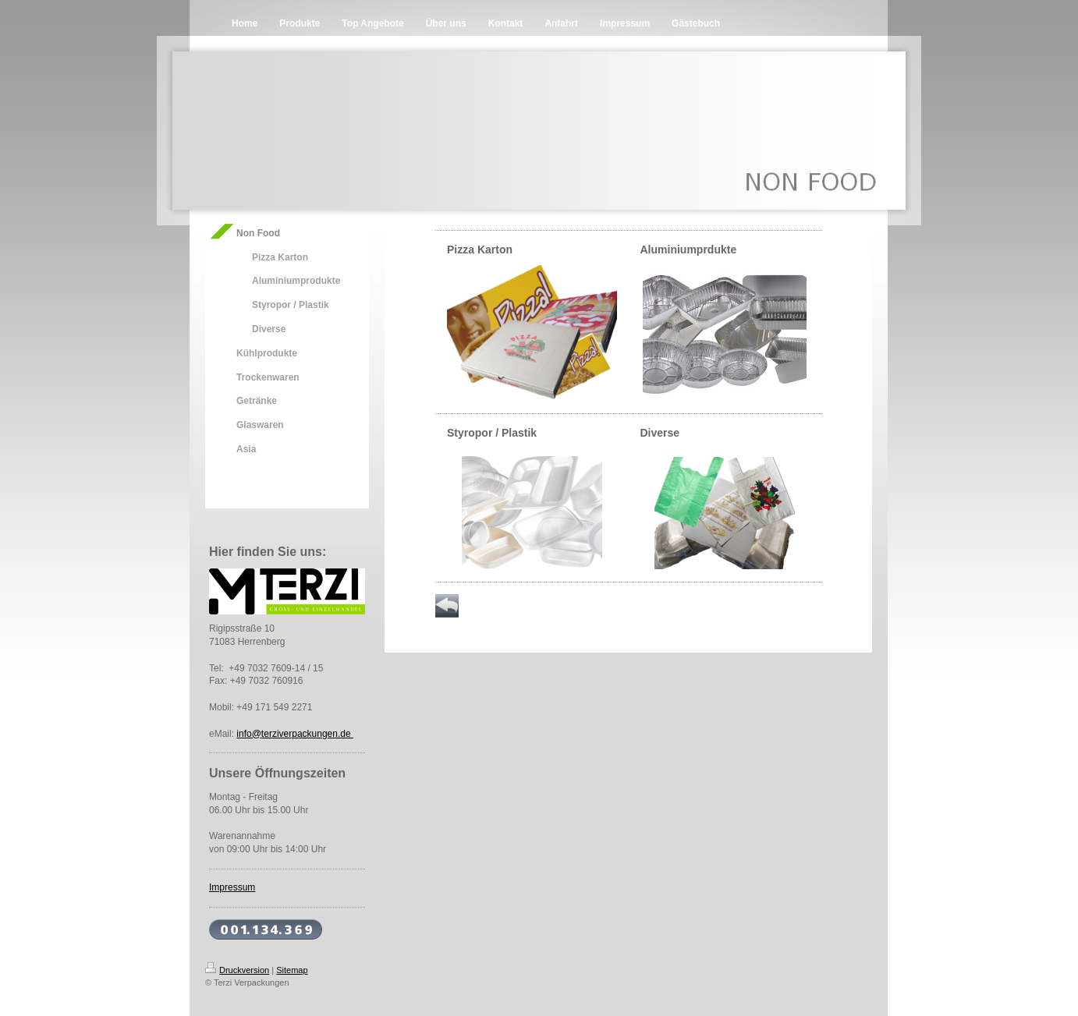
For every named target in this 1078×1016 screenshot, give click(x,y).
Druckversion (237, 970)
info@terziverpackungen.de (294, 733)
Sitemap (291, 970)
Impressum (232, 887)
